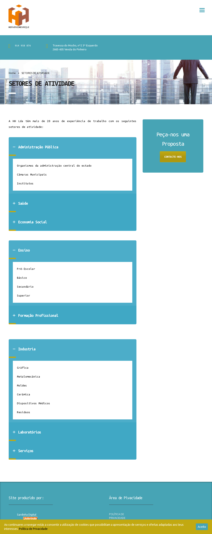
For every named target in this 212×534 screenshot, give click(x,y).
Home (12, 73)
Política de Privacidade (33, 528)
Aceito (202, 526)
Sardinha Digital (26, 514)
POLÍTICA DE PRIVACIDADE (117, 516)
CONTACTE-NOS (173, 156)
